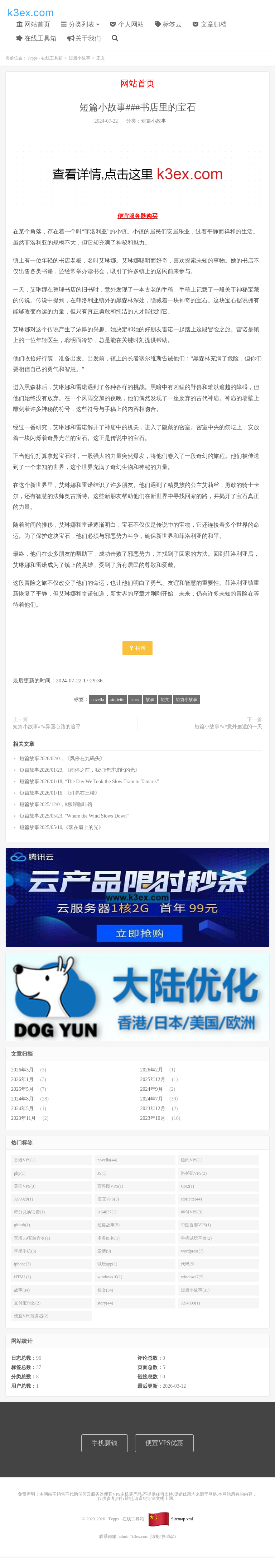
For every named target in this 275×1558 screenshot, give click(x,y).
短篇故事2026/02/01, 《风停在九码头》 (62, 760)
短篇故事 (108, 1226)
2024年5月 (22, 1110)
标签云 (168, 24)
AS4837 (106, 1213)
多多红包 (108, 1239)
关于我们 (84, 39)
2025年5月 (22, 1090)
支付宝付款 (27, 1304)
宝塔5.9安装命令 (32, 1239)
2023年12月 (152, 1110)
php (19, 1174)
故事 (150, 700)
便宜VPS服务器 (31, 1317)
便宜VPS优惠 (164, 1444)
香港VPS (24, 1161)
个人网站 (127, 24)
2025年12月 (152, 1081)
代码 (187, 1265)
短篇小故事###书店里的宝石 (137, 109)
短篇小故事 (79, 59)
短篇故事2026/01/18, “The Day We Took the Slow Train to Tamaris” (89, 783)
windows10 (109, 1278)
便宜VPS (108, 1200)
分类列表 (78, 24)
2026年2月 (151, 1071)
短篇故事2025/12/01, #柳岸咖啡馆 (55, 806)
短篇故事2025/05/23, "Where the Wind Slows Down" (74, 817)
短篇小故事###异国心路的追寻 (47, 728)
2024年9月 (151, 1090)
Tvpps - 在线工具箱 (30, 13)
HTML (22, 1278)
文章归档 (210, 24)
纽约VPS (191, 1161)
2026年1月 (22, 1081)
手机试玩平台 (196, 1239)
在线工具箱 (36, 39)
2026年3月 (22, 1071)
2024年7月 (151, 1100)
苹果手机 (25, 1252)
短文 (165, 700)
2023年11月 (23, 1119)
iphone (22, 1265)
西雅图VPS (110, 1187)
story (135, 700)
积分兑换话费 (29, 1213)
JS (101, 1174)
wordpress (192, 1252)
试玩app (107, 1265)
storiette (117, 700)
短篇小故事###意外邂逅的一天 (228, 728)
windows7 (192, 1278)
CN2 (187, 1187)
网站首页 (33, 24)
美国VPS (24, 1187)
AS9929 (23, 1200)
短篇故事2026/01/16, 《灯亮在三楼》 (59, 794)
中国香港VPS (196, 1226)
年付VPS (191, 1213)
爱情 (104, 1252)
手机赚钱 (104, 1444)
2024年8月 (22, 1100)
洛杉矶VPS (194, 1174)
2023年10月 (152, 1119)
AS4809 (190, 1304)
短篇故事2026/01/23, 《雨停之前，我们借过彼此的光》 (79, 771)
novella (97, 700)
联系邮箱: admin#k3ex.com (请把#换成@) (137, 1537)
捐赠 (138, 649)
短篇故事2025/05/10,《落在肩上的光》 (61, 829)
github (22, 1226)
